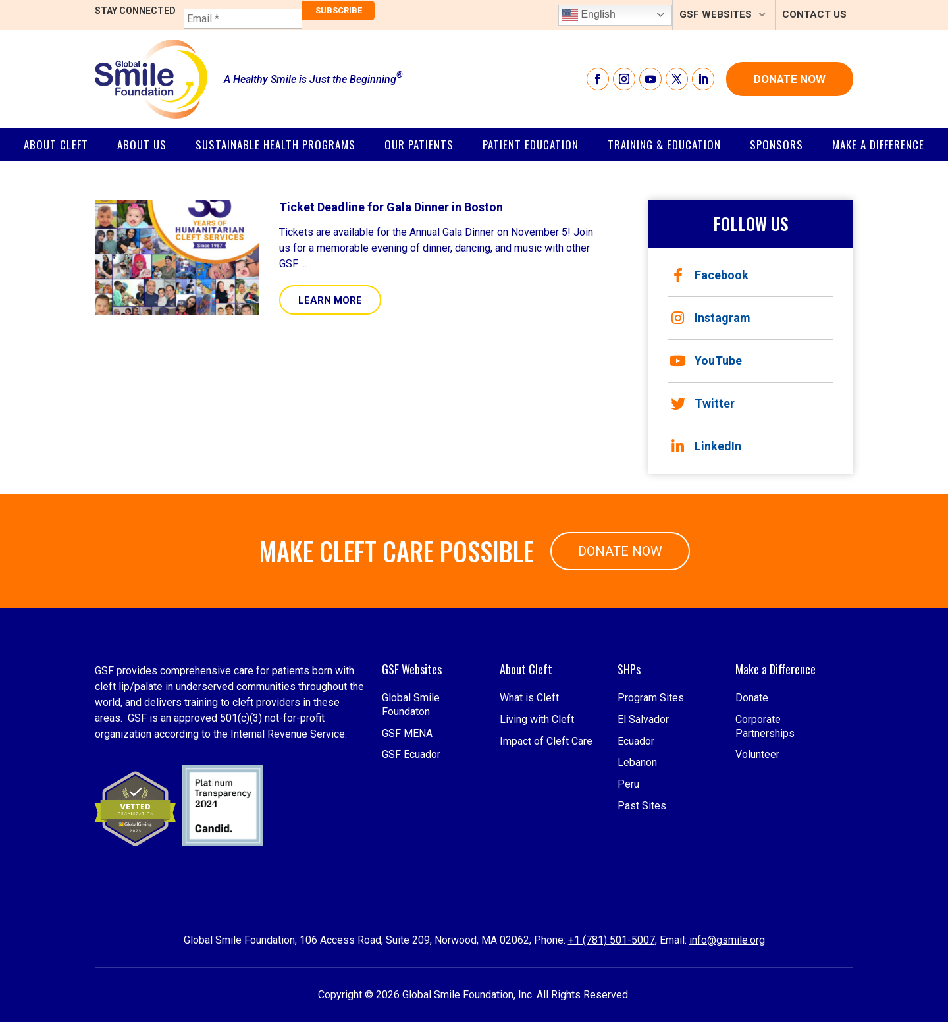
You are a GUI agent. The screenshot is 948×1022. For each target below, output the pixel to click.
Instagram (711, 318)
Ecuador (636, 830)
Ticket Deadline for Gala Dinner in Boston (391, 207)
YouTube (706, 361)
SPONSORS (776, 144)
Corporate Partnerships (765, 815)
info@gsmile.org (727, 940)
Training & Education (664, 144)
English (589, 15)
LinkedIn (706, 446)
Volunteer (757, 844)
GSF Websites (715, 14)
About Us (142, 144)
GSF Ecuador (411, 844)
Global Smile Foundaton (411, 793)
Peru (628, 873)
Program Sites (651, 786)
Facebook (711, 275)
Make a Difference (878, 144)
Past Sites (642, 894)
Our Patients (419, 144)
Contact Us (814, 14)
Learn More (330, 300)
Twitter (703, 403)
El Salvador (643, 808)
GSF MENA (407, 822)
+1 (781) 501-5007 (611, 940)
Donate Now (790, 79)
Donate (751, 786)
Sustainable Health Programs (276, 144)
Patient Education (531, 144)
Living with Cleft (537, 808)
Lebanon (637, 852)
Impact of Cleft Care (546, 830)
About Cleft (56, 144)
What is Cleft (529, 786)
